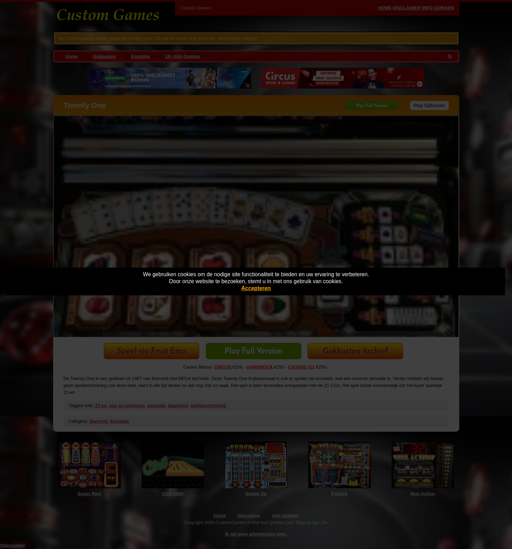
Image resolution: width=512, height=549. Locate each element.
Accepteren (256, 288)
